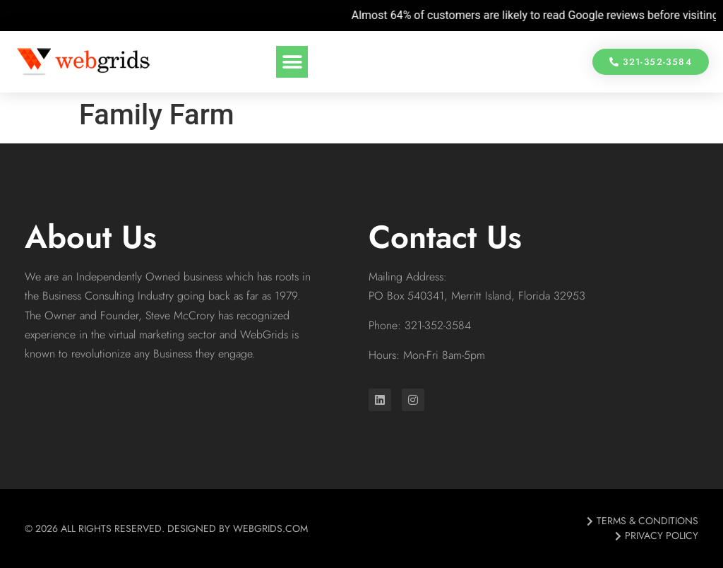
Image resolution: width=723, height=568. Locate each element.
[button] (292, 62)
